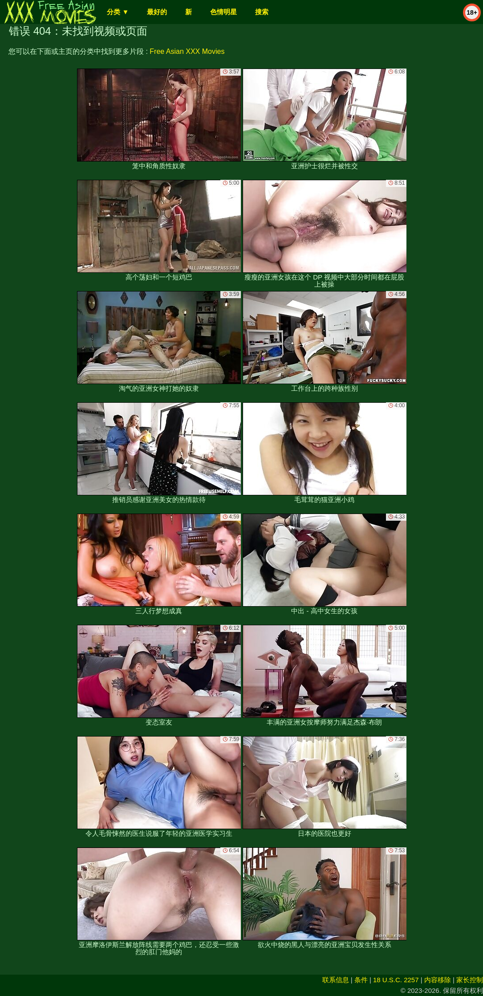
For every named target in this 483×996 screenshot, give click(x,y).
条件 (361, 980)
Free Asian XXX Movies (187, 51)
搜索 (261, 12)
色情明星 (223, 12)
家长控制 (469, 980)
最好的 (157, 12)
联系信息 (335, 980)
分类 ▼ (118, 12)
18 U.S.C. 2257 (396, 980)
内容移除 (437, 980)
